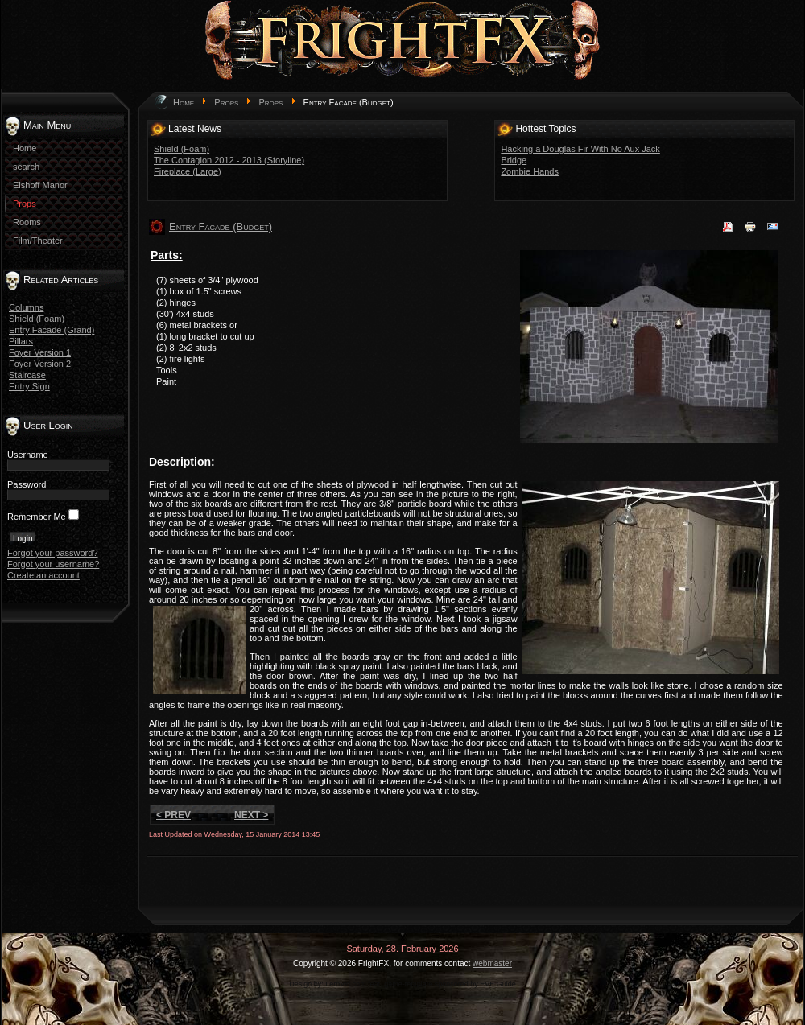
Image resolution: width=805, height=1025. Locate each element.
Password (26, 484)
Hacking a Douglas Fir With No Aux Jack (580, 149)
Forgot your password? (52, 553)
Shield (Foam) (36, 318)
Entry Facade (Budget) (220, 226)
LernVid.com (345, 984)
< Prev (173, 815)
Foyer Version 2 (40, 363)
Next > (251, 815)
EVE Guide (498, 984)
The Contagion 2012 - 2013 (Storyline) (229, 160)
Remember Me (36, 516)
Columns (26, 307)
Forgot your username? (53, 564)
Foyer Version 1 (40, 352)
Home (183, 102)
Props (226, 102)
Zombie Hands (530, 171)
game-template (408, 984)
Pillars (21, 341)
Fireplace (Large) (187, 171)
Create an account (43, 575)
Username (27, 454)
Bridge (513, 160)
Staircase (27, 375)
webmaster (492, 963)
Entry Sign (29, 386)
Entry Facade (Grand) (51, 330)
